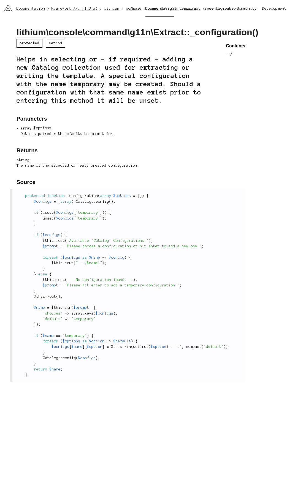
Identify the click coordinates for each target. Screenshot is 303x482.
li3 (6, 6)
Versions (188, 8)
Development (274, 8)
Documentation (159, 8)
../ (229, 54)
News (135, 8)
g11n (140, 32)
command (106, 32)
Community (247, 8)
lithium (31, 32)
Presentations (217, 8)
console (65, 32)
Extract (168, 32)
